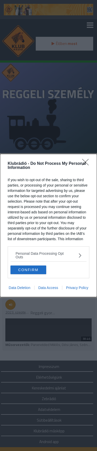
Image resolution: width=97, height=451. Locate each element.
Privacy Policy (77, 288)
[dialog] (48, 225)
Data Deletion (19, 288)
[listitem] (48, 255)
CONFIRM (28, 270)
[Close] (87, 164)
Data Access (48, 288)
